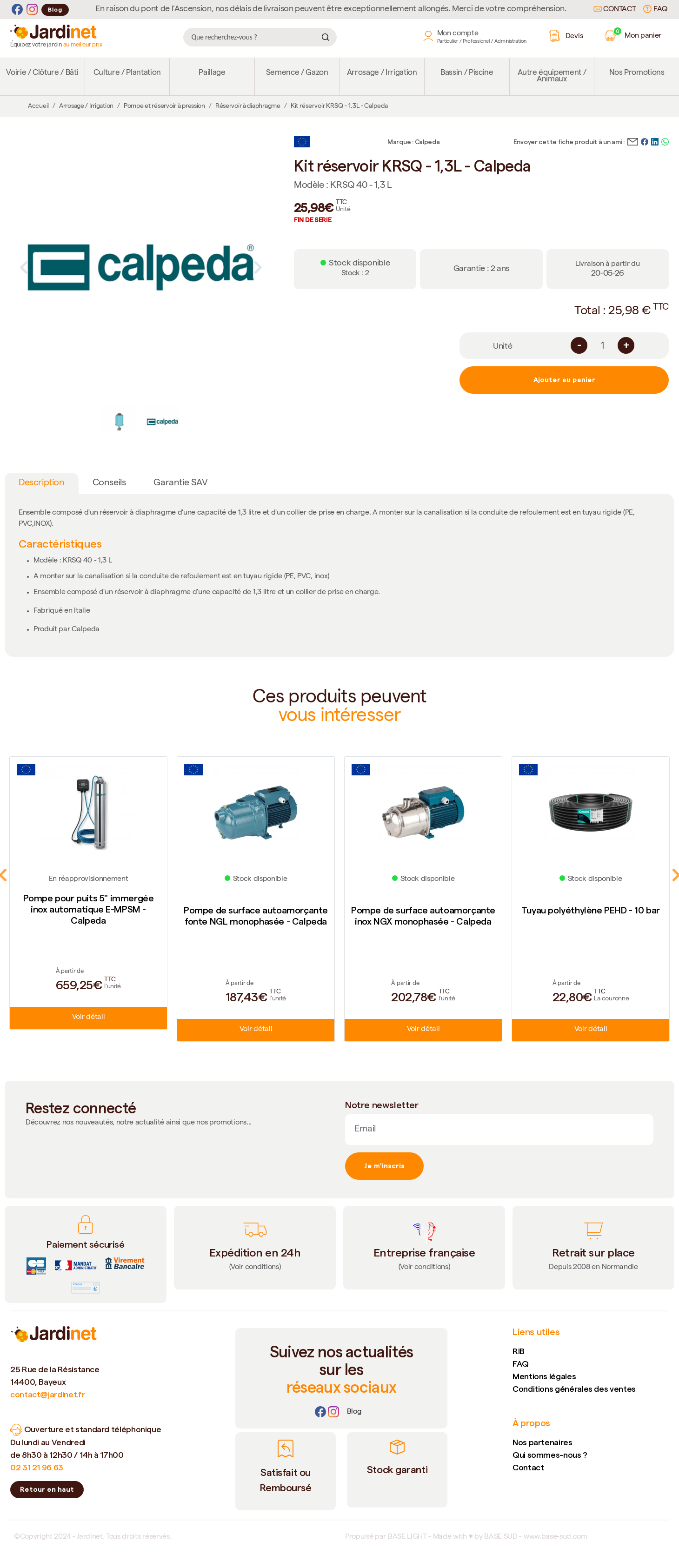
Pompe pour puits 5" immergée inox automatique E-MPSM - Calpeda (88, 909)
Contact (614, 9)
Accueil (38, 106)
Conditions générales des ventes (574, 1388)
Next (258, 267)
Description (42, 483)
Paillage (212, 73)
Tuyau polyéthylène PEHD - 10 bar (590, 910)
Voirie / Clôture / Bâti (42, 73)
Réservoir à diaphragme (247, 106)
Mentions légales (544, 1376)
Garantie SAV (180, 483)
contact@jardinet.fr (47, 1394)
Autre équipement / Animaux (552, 76)
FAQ (655, 9)
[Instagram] (32, 9)
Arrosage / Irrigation (382, 73)
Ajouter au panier (564, 380)
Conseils (109, 483)
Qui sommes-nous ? (550, 1454)
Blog (55, 10)
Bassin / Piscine (466, 73)
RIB (519, 1351)
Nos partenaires (542, 1442)
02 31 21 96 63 (36, 1467)
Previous (23, 267)
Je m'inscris (384, 1166)
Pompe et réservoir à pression (164, 106)
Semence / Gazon (297, 73)
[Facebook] (17, 9)
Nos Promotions (637, 73)
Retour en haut (47, 1489)
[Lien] (354, 1412)
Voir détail (88, 1017)
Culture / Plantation (127, 73)
